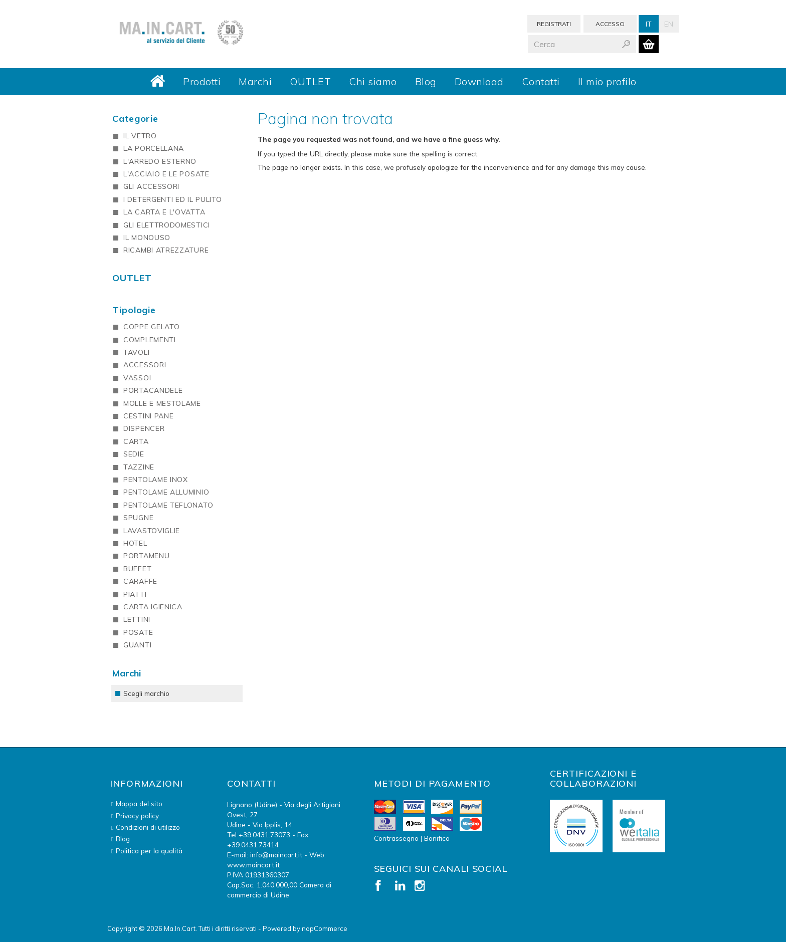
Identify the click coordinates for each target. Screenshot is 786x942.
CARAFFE (140, 581)
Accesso (610, 24)
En (668, 24)
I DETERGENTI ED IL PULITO (172, 199)
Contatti (541, 81)
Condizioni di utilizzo (148, 827)
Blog (426, 81)
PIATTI (134, 594)
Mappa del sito (139, 803)
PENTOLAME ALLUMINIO (166, 492)
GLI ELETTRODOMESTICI (166, 224)
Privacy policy (137, 815)
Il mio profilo (607, 81)
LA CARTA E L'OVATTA (164, 211)
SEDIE (133, 453)
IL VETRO (140, 135)
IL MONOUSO (146, 237)
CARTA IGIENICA (152, 606)
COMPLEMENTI (149, 339)
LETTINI (136, 619)
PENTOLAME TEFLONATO (168, 505)
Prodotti (202, 81)
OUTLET (310, 81)
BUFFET (137, 568)
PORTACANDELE (152, 390)
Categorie (135, 118)
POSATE (138, 632)
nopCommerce (324, 928)
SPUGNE (138, 517)
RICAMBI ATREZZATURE (166, 250)
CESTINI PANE (148, 415)
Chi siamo (373, 81)
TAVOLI (136, 352)
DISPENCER (143, 428)
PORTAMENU (146, 555)
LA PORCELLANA (153, 148)
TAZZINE (138, 467)
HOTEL (135, 543)
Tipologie (134, 310)
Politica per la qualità (149, 850)
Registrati (554, 24)
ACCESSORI (144, 364)
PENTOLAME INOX (155, 479)
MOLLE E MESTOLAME (162, 403)
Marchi (255, 81)
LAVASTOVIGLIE (151, 530)
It (649, 24)
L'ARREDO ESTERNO (160, 161)
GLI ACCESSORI (151, 186)
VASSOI (137, 377)
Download (479, 81)
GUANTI (137, 644)
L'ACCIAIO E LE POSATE (166, 173)
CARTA (136, 441)
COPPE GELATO (151, 326)
